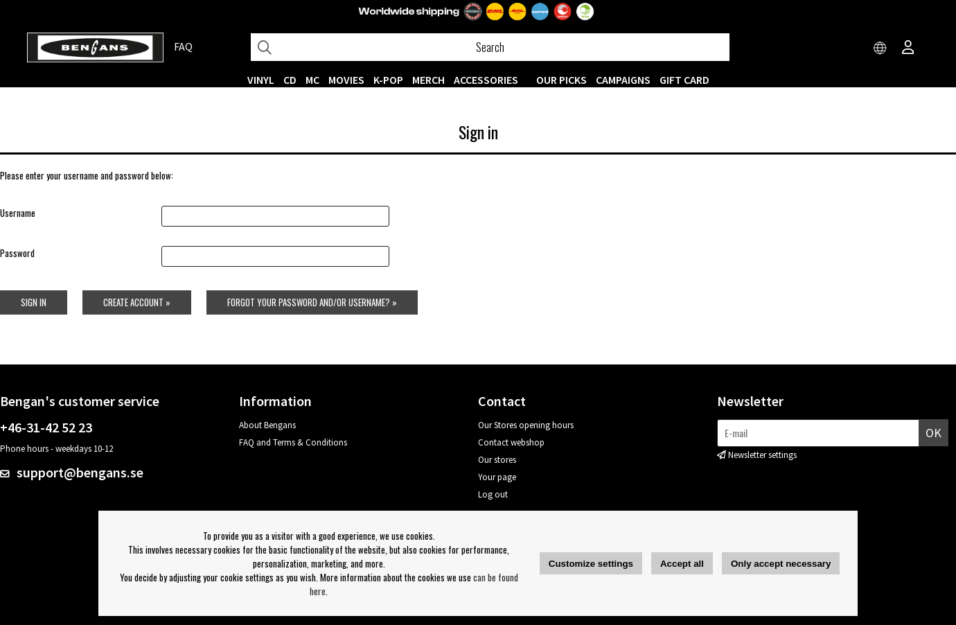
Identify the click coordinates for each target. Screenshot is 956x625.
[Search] (490, 47)
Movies (346, 80)
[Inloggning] (908, 48)
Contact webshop (511, 442)
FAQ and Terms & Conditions (293, 442)
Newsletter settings (762, 455)
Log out (493, 494)
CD (289, 80)
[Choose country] (880, 48)
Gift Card (684, 80)
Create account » (136, 302)
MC (312, 80)
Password (17, 253)
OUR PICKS (561, 80)
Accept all (682, 563)
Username (17, 213)
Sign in (33, 302)
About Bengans (267, 425)
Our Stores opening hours (526, 425)
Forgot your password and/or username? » (312, 302)
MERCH (428, 80)
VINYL (260, 80)
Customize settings (591, 563)
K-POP (388, 80)
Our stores (497, 460)
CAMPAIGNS (623, 80)
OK (933, 433)
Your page (497, 477)
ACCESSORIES (486, 80)
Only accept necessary (781, 563)
